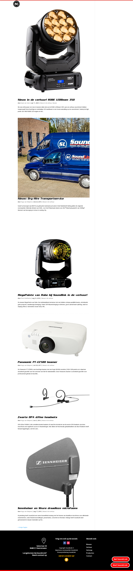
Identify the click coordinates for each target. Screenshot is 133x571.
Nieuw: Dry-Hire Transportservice (41, 198)
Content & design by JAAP (66, 556)
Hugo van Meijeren (26, 202)
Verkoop (104, 4)
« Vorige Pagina (22, 527)
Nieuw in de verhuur (46, 103)
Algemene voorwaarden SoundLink (66, 550)
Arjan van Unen (25, 103)
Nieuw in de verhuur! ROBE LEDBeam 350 (46, 99)
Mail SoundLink (120, 565)
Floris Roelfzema (26, 298)
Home (66, 4)
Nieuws (74, 4)
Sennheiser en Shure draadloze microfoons (47, 508)
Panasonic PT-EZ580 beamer (37, 362)
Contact (112, 4)
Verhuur (82, 4)
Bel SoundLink (120, 559)
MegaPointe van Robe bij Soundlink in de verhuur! (52, 295)
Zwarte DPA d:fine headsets (37, 417)
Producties (93, 4)
